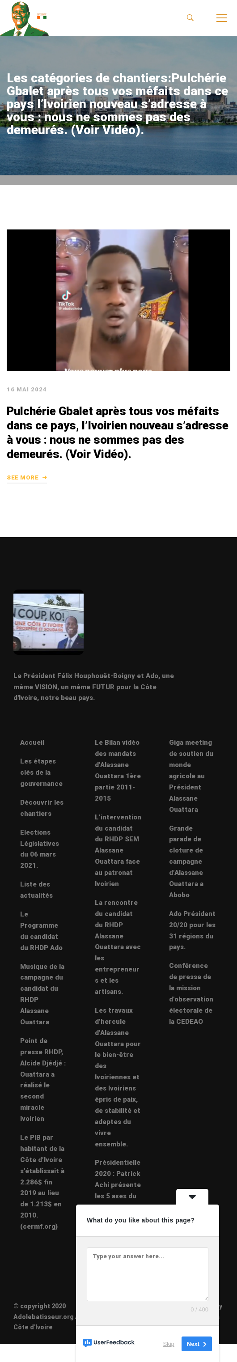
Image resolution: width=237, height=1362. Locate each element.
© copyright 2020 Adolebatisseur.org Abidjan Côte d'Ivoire (56, 1316)
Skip (168, 1344)
